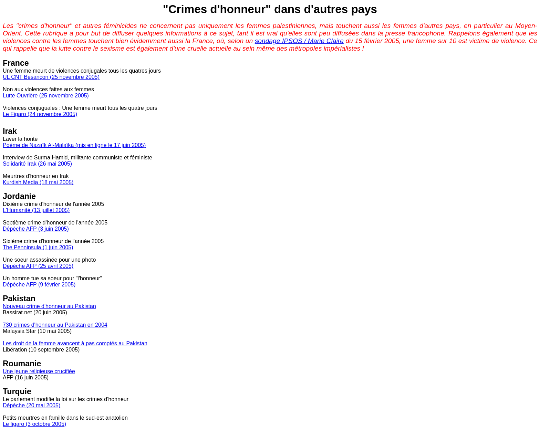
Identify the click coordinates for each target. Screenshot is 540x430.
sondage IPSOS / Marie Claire (299, 40)
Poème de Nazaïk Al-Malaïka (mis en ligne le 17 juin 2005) (74, 145)
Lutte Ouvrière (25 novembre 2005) (46, 95)
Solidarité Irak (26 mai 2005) (37, 164)
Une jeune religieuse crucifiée (39, 371)
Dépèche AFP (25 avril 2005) (38, 266)
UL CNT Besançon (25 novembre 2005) (51, 77)
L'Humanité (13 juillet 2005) (36, 210)
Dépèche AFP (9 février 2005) (39, 284)
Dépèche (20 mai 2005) (31, 405)
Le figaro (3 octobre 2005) (34, 424)
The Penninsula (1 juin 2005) (38, 247)
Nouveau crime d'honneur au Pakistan (49, 306)
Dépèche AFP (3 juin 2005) (36, 229)
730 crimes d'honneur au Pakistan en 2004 (55, 325)
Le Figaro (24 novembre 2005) (40, 114)
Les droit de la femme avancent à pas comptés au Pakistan (75, 343)
